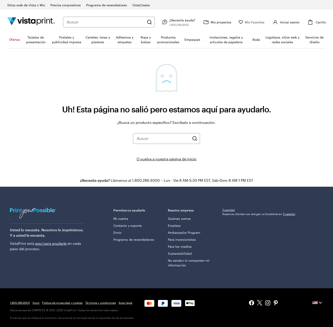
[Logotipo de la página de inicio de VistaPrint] (31, 22)
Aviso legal (125, 302)
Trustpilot (228, 209)
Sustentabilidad (180, 253)
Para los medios (180, 246)
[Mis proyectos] (216, 22)
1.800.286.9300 (20, 302)
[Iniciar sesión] (285, 22)
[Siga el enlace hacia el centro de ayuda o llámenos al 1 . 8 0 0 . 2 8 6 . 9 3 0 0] (178, 22)
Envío (117, 232)
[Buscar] (149, 22)
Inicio (36, 302)
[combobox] (105, 22)
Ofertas (14, 39)
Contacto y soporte (127, 225)
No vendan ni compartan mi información (188, 263)
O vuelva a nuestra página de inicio (166, 159)
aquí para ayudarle (51, 243)
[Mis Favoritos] (251, 22)
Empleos (174, 225)
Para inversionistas (182, 239)
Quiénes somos (179, 218)
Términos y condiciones (100, 302)
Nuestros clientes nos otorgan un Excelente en (258, 214)
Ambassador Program (184, 232)
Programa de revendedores (133, 239)
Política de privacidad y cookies (62, 302)
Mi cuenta (120, 218)
